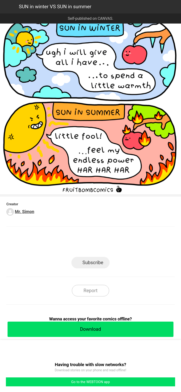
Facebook (69, 243)
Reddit (133, 243)
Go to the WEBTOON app (90, 382)
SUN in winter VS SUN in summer (55, 6)
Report (90, 290)
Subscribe (92, 262)
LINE (48, 243)
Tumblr (111, 243)
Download (90, 329)
